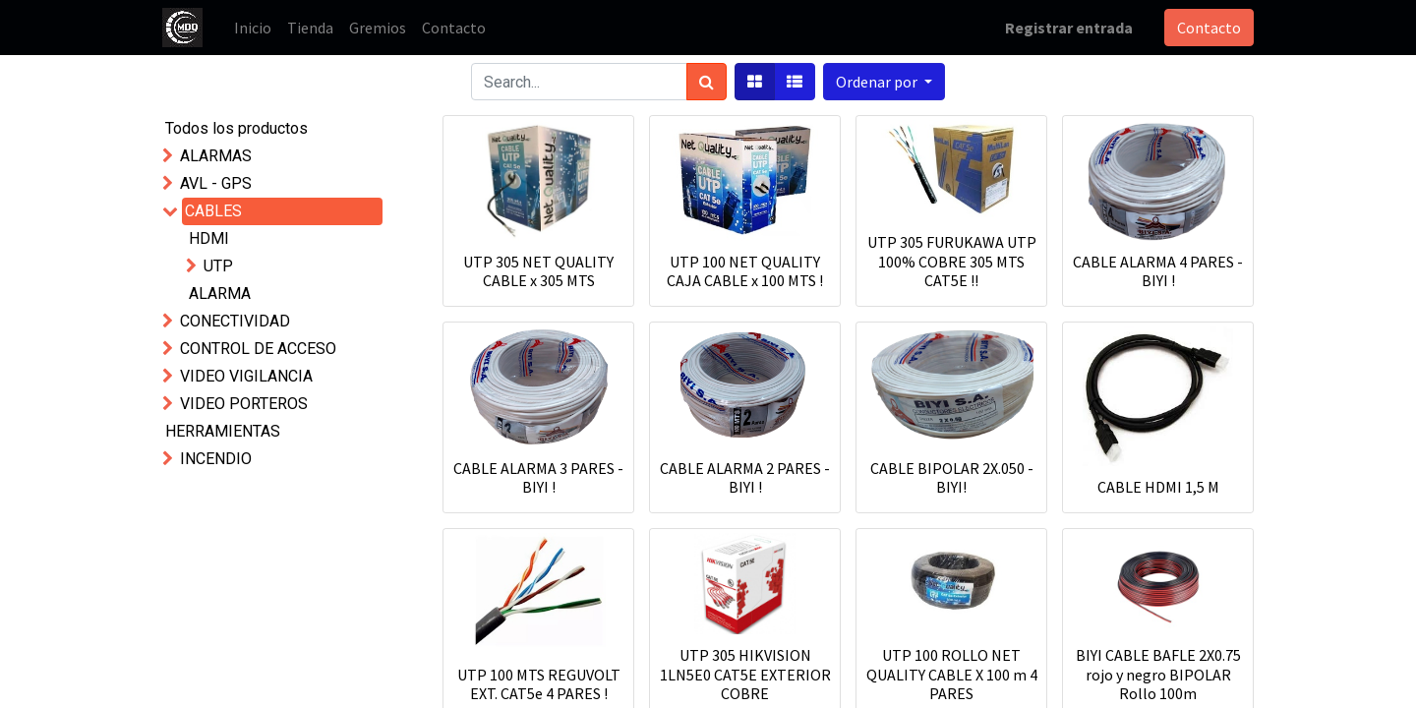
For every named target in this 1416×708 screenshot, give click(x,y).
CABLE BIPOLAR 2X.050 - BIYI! (951, 477)
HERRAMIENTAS (222, 431)
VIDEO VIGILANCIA (246, 376)
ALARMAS (216, 156)
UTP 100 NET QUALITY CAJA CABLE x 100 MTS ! (745, 271)
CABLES (213, 211)
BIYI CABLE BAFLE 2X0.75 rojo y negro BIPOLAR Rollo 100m (1158, 673)
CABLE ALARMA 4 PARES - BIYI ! (1158, 271)
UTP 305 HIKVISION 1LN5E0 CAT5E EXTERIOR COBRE (745, 673)
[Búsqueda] (706, 81)
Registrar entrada (1069, 27)
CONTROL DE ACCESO (258, 348)
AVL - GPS (216, 183)
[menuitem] (252, 27)
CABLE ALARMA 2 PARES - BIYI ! (745, 477)
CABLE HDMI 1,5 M (1158, 487)
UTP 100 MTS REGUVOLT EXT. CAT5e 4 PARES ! (538, 684)
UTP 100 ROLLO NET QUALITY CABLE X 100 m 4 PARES (951, 673)
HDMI (209, 238)
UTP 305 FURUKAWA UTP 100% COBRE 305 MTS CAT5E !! (951, 260)
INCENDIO (216, 458)
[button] (884, 81)
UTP (218, 266)
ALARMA (220, 293)
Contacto (1209, 27)
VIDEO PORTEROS (244, 403)
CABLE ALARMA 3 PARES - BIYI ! (538, 477)
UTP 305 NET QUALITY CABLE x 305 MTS (538, 271)
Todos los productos (236, 128)
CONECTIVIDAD (235, 321)
